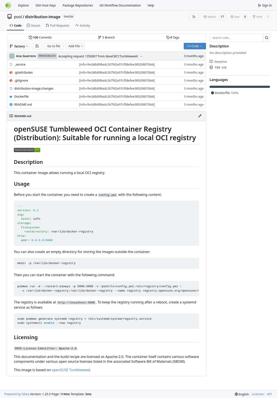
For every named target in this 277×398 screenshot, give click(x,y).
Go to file (53, 46)
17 (222, 17)
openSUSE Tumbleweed (71, 369)
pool (18, 17)
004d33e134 (47, 56)
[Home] (8, 5)
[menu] (242, 394)
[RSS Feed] (194, 16)
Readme (218, 61)
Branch (106, 37)
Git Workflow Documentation (120, 5)
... (141, 55)
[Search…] (266, 38)
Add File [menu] (76, 46)
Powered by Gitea (16, 394)
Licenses (258, 394)
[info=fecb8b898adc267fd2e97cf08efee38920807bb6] (117, 64)
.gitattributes (23, 72)
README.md (23, 104)
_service (20, 64)
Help (151, 5)
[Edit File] (199, 116)
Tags (172, 37)
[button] (37, 46)
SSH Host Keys (45, 5)
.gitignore (21, 80)
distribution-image (43, 17)
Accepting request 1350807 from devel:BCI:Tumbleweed (98, 56)
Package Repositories (78, 5)
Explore (23, 5)
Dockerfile (21, 96)
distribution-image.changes (33, 88)
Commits (40, 37)
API (269, 394)
